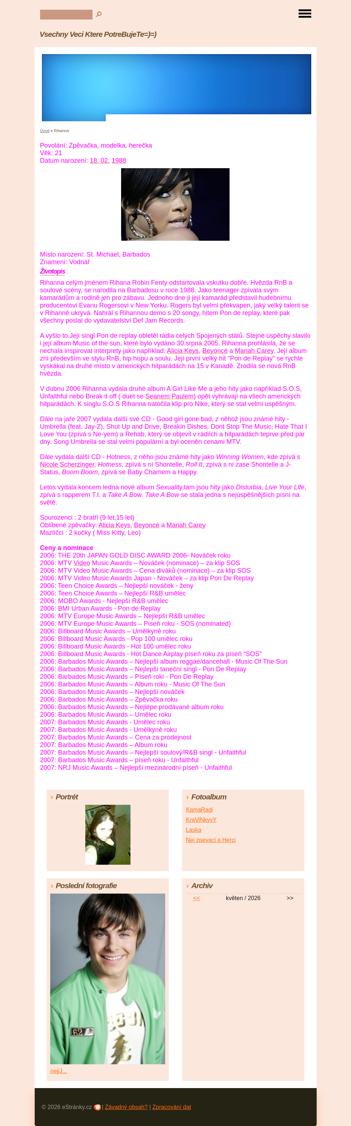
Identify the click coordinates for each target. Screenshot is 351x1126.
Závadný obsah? (126, 1107)
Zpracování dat (172, 1107)
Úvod (45, 130)
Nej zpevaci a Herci (211, 840)
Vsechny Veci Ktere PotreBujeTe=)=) (98, 34)
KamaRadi (199, 810)
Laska (193, 830)
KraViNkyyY (201, 820)
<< (196, 898)
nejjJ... (58, 1071)
